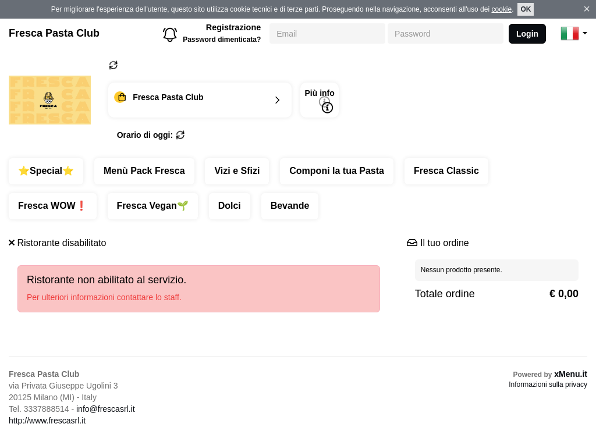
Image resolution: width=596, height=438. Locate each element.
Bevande (290, 206)
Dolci (229, 206)
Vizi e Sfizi (237, 171)
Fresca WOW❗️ (52, 206)
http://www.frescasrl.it (47, 420)
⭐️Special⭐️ (46, 171)
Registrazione (233, 27)
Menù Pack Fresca (144, 171)
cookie (501, 9)
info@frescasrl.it (105, 409)
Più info (319, 100)
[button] (574, 33)
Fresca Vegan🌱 (153, 206)
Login (527, 33)
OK (525, 9)
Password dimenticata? (222, 39)
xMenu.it (570, 374)
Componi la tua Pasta (336, 171)
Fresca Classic (446, 171)
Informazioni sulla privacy (548, 384)
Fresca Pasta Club (54, 33)
